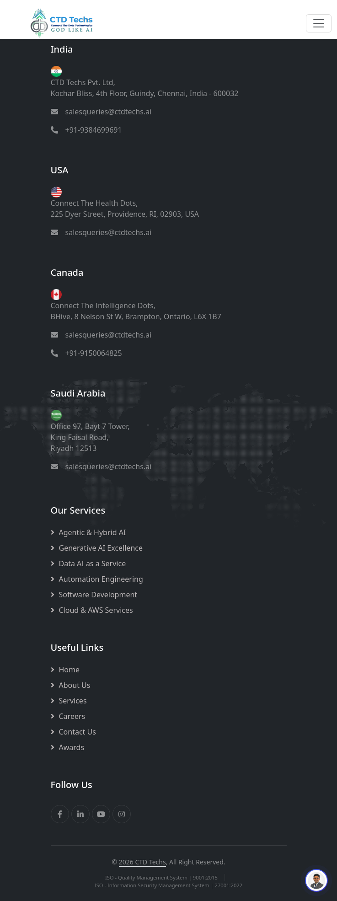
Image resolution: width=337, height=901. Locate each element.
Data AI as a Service (92, 563)
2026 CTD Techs (142, 862)
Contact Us (77, 732)
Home (69, 670)
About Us (75, 685)
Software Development (98, 595)
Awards (72, 747)
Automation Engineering (101, 579)
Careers (72, 716)
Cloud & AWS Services (96, 610)
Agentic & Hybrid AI (92, 532)
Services (73, 701)
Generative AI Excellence (101, 548)
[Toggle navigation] (319, 23)
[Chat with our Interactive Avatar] (316, 880)
